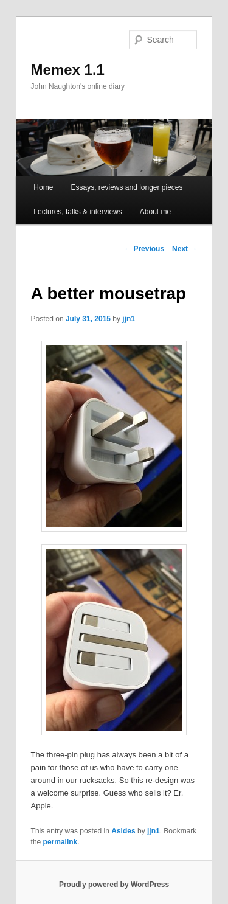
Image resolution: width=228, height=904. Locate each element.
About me (155, 211)
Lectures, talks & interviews (77, 211)
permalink (60, 842)
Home (43, 187)
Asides (123, 831)
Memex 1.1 (68, 69)
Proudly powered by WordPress (114, 884)
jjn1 (128, 319)
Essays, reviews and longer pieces (126, 187)
